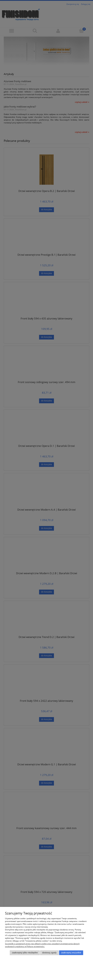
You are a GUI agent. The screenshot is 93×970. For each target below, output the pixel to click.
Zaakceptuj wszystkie (71, 952)
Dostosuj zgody (49, 952)
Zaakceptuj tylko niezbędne (25, 952)
